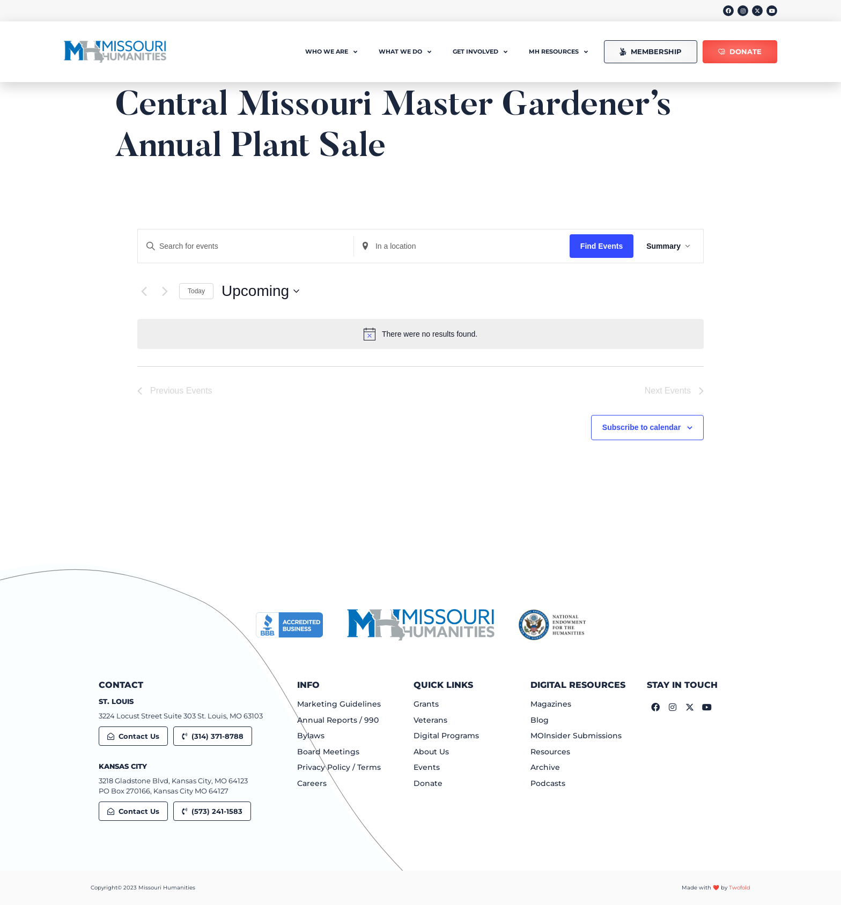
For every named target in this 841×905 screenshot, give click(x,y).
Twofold (739, 888)
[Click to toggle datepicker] (260, 291)
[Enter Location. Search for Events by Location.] (462, 246)
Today (196, 291)
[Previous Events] (143, 291)
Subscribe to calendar (641, 427)
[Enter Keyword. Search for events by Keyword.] (245, 246)
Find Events (601, 246)
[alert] (420, 334)
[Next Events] (164, 291)
